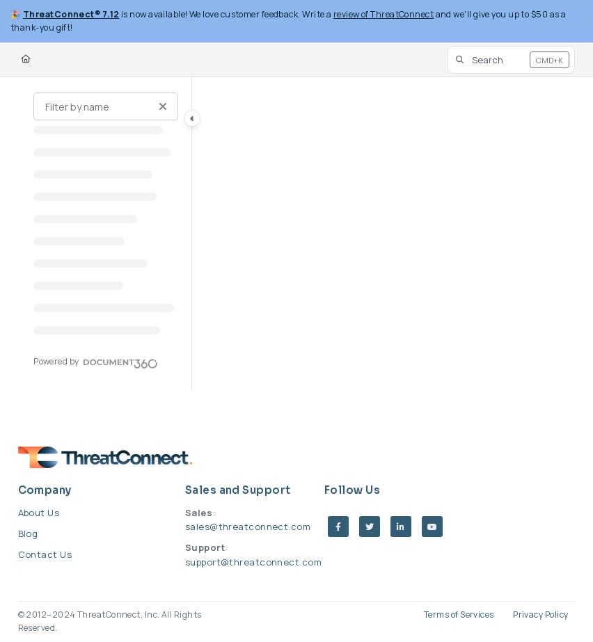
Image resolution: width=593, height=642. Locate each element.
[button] (512, 60)
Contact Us (45, 554)
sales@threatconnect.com (247, 526)
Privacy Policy (540, 614)
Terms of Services (459, 614)
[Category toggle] (192, 118)
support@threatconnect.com (253, 562)
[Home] (26, 59)
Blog (28, 533)
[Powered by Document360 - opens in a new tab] (95, 361)
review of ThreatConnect (383, 14)
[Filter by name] (105, 106)
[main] (384, 234)
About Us (39, 512)
